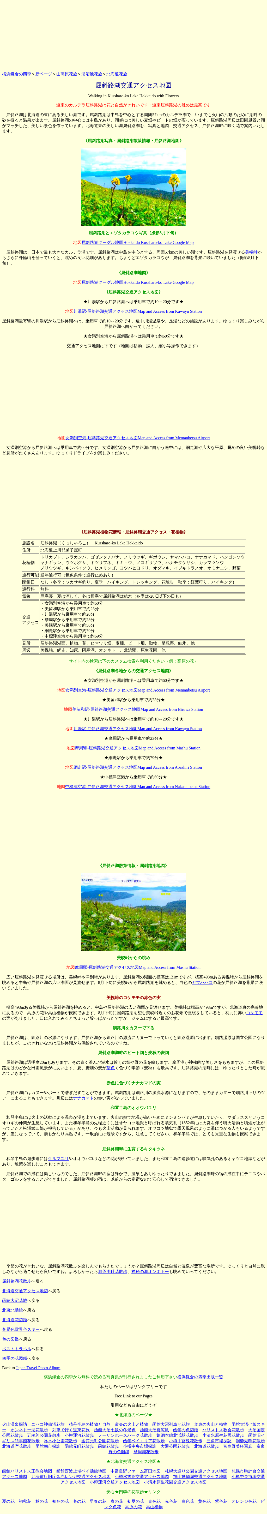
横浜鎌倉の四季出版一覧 (200, 1377)
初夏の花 (135, 1501)
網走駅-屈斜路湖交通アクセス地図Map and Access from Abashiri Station (138, 767)
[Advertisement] (133, 34)
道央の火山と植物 (131, 1424)
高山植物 (154, 1507)
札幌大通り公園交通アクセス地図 (196, 1471)
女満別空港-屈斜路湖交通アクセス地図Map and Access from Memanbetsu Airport (137, 438)
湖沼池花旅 (91, 74)
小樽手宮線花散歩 (185, 1441)
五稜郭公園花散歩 (43, 1435)
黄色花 (204, 1501)
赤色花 (171, 1501)
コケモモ (254, 1013)
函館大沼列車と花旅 (171, 1424)
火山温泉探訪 (14, 1424)
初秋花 (25, 1501)
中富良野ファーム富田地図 (136, 1471)
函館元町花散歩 (79, 1446)
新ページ (43, 74)
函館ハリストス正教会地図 (27, 1471)
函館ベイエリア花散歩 (144, 1441)
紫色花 (221, 1501)
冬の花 (79, 1501)
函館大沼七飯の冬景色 (115, 1430)
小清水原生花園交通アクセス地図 (175, 1482)
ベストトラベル (16, 1349)
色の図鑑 (10, 1339)
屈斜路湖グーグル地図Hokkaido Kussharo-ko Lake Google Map (137, 242)
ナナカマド (83, 1098)
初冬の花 (60, 1501)
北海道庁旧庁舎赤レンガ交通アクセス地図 (71, 1476)
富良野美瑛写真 (237, 1446)
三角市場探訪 (219, 1441)
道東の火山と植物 (210, 1424)
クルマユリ (58, 1158)
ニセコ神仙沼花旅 (48, 1424)
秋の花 (41, 1501)
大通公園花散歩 (175, 1446)
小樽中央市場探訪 (139, 1446)
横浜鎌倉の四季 (16, 74)
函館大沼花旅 (14, 1300)
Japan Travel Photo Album (38, 1368)
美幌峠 (251, 252)
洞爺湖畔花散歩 (112, 1271)
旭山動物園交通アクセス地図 (200, 1476)
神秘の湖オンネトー (150, 1271)
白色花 (187, 1501)
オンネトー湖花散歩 (29, 1430)
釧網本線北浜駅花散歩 (177, 1435)
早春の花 (98, 1501)
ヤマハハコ (202, 982)
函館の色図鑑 (185, 1430)
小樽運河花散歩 (79, 1435)
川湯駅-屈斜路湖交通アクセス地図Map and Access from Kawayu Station (138, 311)
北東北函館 (12, 1310)
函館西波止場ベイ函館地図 (81, 1471)
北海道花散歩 (206, 1446)
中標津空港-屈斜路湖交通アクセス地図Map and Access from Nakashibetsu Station (137, 786)
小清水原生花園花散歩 (223, 1435)
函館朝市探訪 (47, 1446)
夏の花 (8, 1501)
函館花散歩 (108, 1446)
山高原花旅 (66, 74)
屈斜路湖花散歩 (16, 1281)
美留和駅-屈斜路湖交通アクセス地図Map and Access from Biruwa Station (137, 709)
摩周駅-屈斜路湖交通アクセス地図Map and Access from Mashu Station (138, 748)
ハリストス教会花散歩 (223, 1430)
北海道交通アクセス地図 (25, 1291)
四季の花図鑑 (14, 1358)
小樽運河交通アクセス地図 (115, 1482)
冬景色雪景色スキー (21, 1329)
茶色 (110, 1068)
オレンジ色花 (244, 1501)
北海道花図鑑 (14, 1320)
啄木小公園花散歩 (60, 1441)
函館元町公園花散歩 (100, 1441)
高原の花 (133, 1507)
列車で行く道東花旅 (71, 1430)
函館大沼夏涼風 (154, 1430)
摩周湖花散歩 (146, 1452)
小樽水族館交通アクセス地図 (142, 1476)
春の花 (117, 1501)
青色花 (154, 1501)
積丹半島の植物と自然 (90, 1424)
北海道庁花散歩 (16, 1446)
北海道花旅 (116, 74)
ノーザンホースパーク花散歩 (125, 1435)
